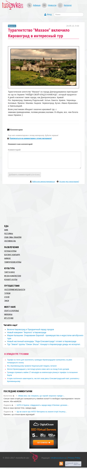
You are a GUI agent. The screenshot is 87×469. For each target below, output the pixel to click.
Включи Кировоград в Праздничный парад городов (30, 329)
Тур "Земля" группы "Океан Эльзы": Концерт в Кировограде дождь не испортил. (44, 344)
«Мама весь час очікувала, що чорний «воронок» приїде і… (41, 396)
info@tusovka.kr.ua (58, 458)
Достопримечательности (14, 290)
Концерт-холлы (10, 280)
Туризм (7, 293)
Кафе (6, 230)
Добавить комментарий (24, 174)
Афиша (36, 5)
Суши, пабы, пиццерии (12, 237)
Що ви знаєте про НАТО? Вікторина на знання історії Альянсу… (42, 412)
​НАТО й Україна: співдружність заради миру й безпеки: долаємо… (43, 405)
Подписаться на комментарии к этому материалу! (31, 138)
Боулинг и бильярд (12, 255)
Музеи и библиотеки (12, 276)
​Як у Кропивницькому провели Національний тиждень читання (31, 366)
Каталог (68, 5)
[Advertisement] (43, 204)
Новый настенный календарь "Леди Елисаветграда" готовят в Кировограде (41, 341)
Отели (6, 297)
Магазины (8, 314)
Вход (49, 14)
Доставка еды (10, 241)
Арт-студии (8, 318)
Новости (52, 5)
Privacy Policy (74, 458)
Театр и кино (9, 272)
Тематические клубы (12, 262)
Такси (6, 301)
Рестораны (8, 234)
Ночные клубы (10, 251)
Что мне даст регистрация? (69, 181)
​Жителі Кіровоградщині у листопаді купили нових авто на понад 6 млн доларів (38, 369)
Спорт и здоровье (11, 311)
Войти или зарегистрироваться (43, 181)
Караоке (7, 258)
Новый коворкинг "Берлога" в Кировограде (26, 332)
